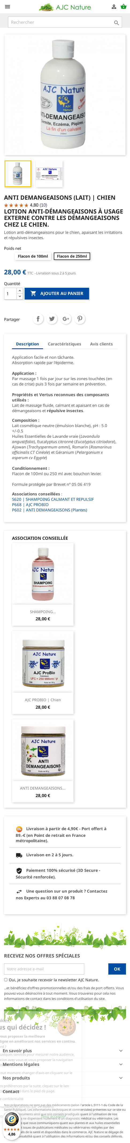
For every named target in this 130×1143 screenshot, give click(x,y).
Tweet (52, 318)
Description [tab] (27, 343)
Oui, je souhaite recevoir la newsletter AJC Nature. (54, 979)
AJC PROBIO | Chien (43, 699)
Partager (38, 318)
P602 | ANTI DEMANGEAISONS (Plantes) (49, 510)
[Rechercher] (65, 22)
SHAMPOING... (43, 611)
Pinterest (79, 318)
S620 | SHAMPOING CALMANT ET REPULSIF (53, 499)
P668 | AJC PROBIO (30, 504)
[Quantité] (10, 293)
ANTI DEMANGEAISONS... (43, 788)
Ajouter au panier (56, 293)
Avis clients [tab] (101, 343)
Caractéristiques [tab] (64, 343)
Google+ (65, 318)
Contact (11, 1091)
